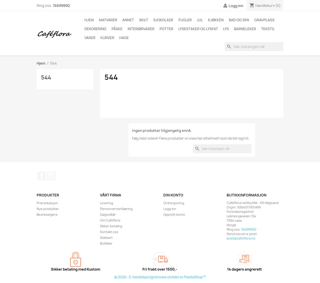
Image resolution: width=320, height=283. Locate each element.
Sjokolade (163, 20)
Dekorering (95, 28)
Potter (166, 28)
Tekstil (268, 28)
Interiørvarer (141, 28)
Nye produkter (48, 209)
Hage (124, 37)
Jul (200, 20)
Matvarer (108, 20)
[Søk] (254, 46)
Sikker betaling (111, 226)
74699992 (61, 5)
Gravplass (264, 20)
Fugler (185, 20)
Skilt (143, 20)
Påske (117, 28)
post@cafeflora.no (241, 238)
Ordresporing (173, 203)
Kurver (107, 37)
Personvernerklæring (116, 209)
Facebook (41, 176)
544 (46, 77)
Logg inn (169, 209)
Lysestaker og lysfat (198, 28)
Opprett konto (174, 214)
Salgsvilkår (108, 214)
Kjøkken (216, 20)
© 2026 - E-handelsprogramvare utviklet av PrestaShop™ (160, 277)
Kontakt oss (109, 232)
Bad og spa (239, 20)
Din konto (173, 195)
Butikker (106, 243)
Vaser (89, 37)
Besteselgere (47, 214)
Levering (106, 203)
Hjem (89, 20)
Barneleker (245, 28)
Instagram (51, 176)
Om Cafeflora (110, 220)
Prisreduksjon (47, 203)
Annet (128, 20)
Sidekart (106, 238)
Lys (226, 28)
